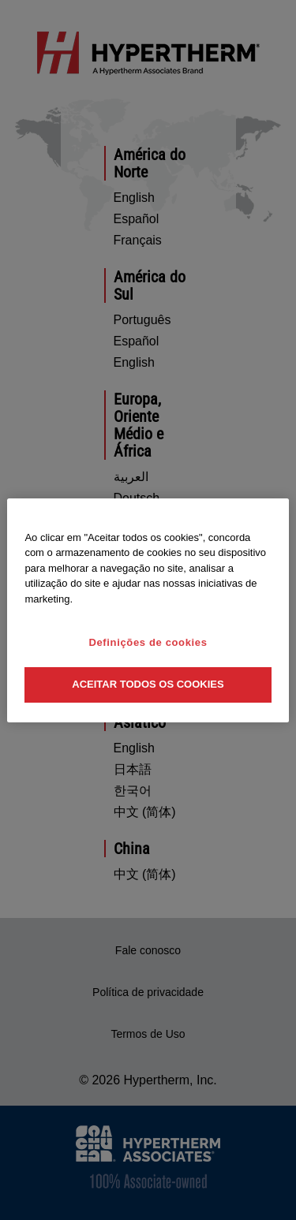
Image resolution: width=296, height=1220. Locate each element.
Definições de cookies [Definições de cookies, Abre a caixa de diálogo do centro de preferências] (147, 642)
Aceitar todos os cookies (147, 684)
